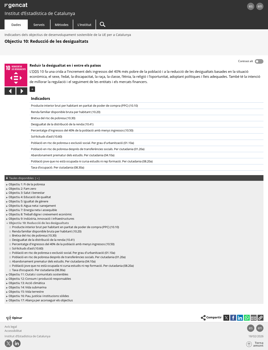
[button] (260, 318)
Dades (16, 25)
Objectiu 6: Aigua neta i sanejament (32, 206)
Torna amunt (258, 344)
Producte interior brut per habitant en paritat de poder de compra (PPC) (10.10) (84, 105)
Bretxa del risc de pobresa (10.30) (53, 118)
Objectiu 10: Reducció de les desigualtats (39, 223)
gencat (56, 7)
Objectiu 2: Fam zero (22, 188)
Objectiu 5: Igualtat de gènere (28, 201)
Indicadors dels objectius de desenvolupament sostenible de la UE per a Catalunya (68, 35)
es (251, 6)
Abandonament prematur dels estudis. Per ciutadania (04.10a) (72, 155)
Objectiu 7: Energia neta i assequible (33, 210)
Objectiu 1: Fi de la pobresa (27, 184)
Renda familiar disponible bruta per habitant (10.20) (65, 112)
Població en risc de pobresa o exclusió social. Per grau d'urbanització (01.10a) (82, 143)
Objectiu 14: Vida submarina (27, 287)
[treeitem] (133, 184)
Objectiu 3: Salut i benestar (27, 193)
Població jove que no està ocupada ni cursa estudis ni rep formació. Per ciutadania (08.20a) (92, 161)
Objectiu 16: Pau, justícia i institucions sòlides (39, 296)
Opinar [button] (14, 318)
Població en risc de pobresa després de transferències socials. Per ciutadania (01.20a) (87, 149)
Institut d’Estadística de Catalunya (40, 13)
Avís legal (11, 327)
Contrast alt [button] (245, 61)
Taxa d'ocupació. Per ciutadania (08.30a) (57, 167)
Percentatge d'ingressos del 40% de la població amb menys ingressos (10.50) (82, 130)
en (260, 6)
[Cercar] (134, 24)
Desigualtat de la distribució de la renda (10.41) (62, 124)
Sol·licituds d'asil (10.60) (46, 136)
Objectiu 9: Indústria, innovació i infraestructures (41, 219)
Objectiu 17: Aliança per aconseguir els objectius (41, 300)
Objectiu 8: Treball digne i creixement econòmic (40, 214)
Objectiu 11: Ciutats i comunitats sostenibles (38, 274)
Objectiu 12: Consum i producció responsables (40, 279)
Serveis (39, 25)
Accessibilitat (13, 331)
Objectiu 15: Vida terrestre (26, 292)
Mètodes (61, 25)
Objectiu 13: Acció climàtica (27, 283)
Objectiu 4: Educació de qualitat (30, 197)
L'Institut (84, 25)
